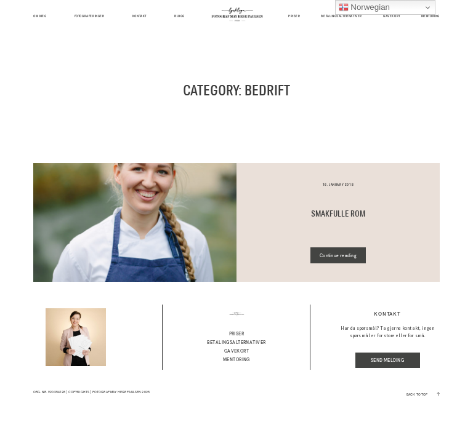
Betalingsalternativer (341, 16)
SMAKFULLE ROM (338, 214)
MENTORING (430, 16)
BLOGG (179, 16)
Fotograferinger (90, 16)
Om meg (40, 16)
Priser (294, 16)
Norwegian (364, 7)
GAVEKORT (391, 16)
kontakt (139, 16)
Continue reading (338, 255)
